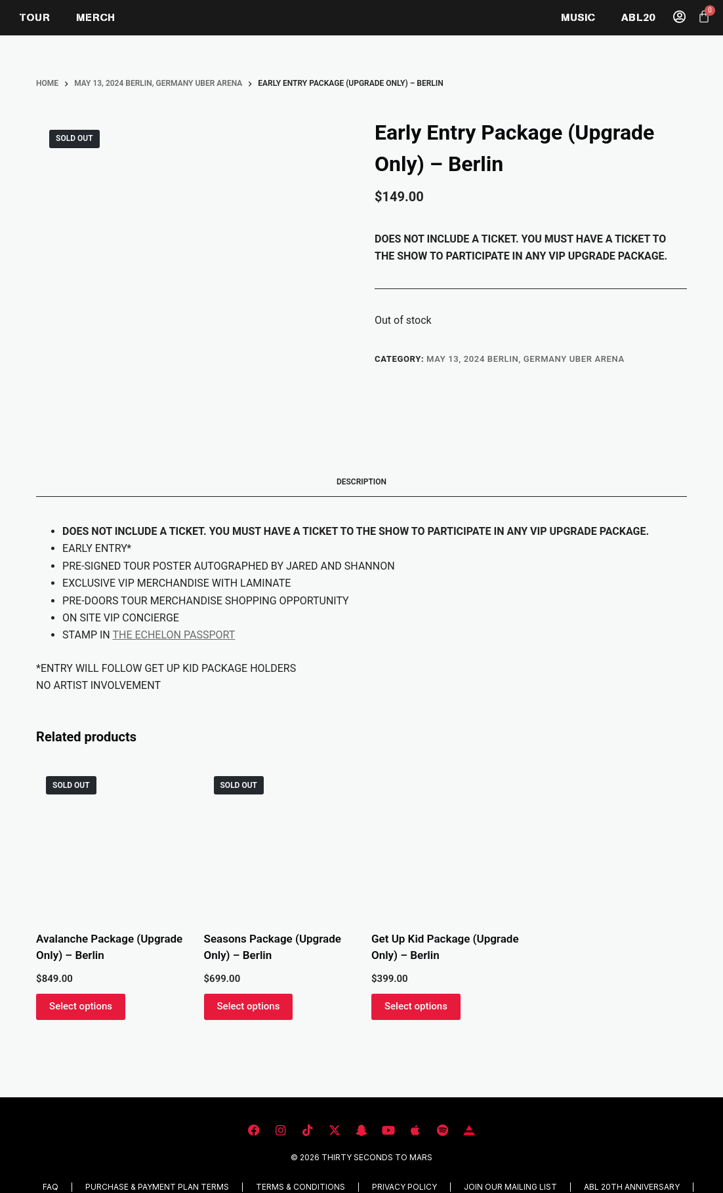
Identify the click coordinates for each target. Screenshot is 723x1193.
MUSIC (578, 17)
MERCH (95, 17)
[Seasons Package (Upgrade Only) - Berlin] (278, 840)
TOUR (35, 17)
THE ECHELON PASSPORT (173, 635)
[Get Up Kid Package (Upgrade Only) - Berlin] (445, 840)
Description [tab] (361, 481)
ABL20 (638, 17)
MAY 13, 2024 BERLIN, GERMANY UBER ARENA (525, 359)
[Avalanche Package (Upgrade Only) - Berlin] (110, 840)
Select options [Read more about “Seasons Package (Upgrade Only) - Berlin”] (248, 1006)
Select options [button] (415, 1006)
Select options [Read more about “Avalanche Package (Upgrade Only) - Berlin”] (80, 1006)
